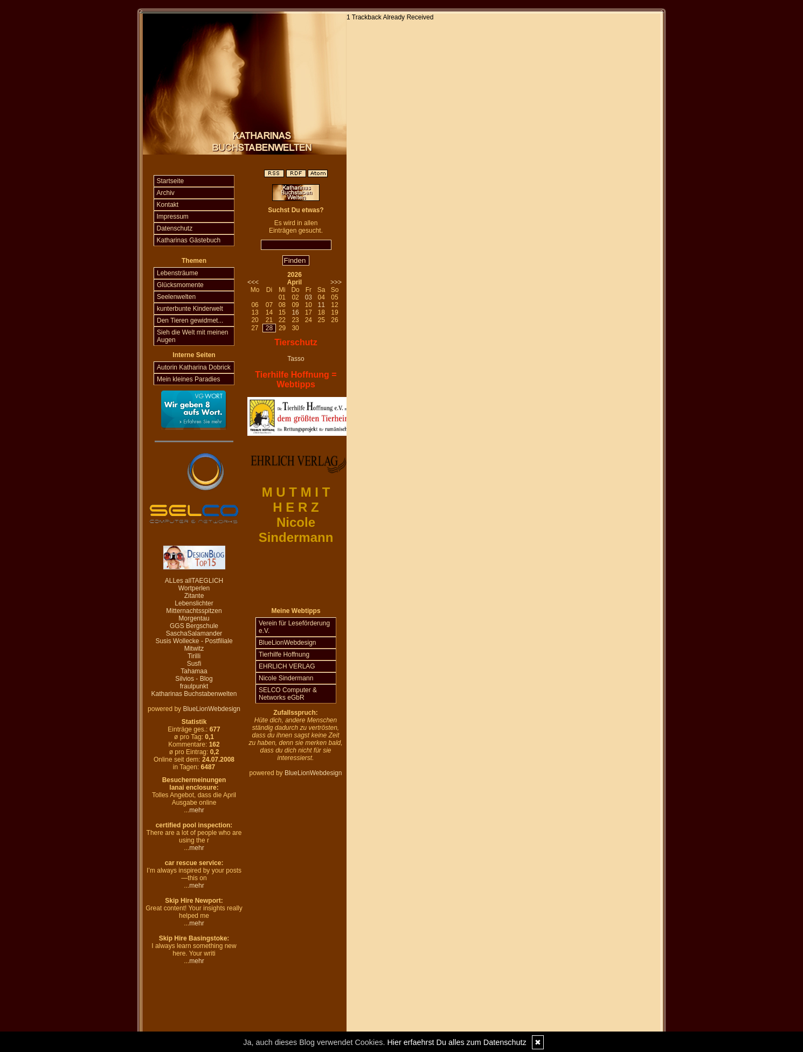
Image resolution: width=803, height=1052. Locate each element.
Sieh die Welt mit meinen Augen (193, 336)
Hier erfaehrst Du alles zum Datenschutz (456, 1042)
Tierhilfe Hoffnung (284, 654)
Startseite (170, 181)
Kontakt (168, 204)
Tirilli (194, 656)
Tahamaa (194, 671)
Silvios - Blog (193, 678)
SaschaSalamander (194, 633)
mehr (196, 810)
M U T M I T (296, 492)
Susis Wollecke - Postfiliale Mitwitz (193, 644)
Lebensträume (177, 273)
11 (320, 305)
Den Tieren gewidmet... (190, 320)
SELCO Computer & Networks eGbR (288, 693)
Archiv (166, 193)
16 (295, 312)
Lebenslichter (194, 603)
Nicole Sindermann (286, 678)
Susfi (194, 663)
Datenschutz (175, 228)
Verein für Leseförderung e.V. (294, 627)
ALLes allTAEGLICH (194, 580)
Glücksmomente (180, 285)
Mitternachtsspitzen (193, 611)
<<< (253, 282)
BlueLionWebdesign (211, 709)
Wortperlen (194, 588)
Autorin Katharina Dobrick (194, 367)
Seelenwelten (176, 297)
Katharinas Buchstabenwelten (194, 694)
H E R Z (296, 507)
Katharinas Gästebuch (189, 240)
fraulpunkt (194, 686)
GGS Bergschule (194, 626)
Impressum (173, 216)
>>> (336, 282)
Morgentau (193, 618)
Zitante (194, 596)
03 (308, 297)
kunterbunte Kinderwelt (190, 308)
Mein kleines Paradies (188, 379)
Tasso (295, 359)
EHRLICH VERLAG (287, 666)
